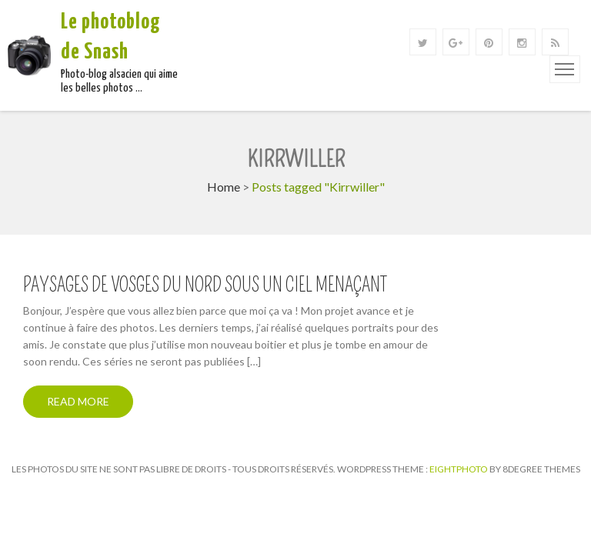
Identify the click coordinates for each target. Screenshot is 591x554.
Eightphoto (459, 469)
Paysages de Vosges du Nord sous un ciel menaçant (205, 285)
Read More (78, 401)
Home (223, 186)
